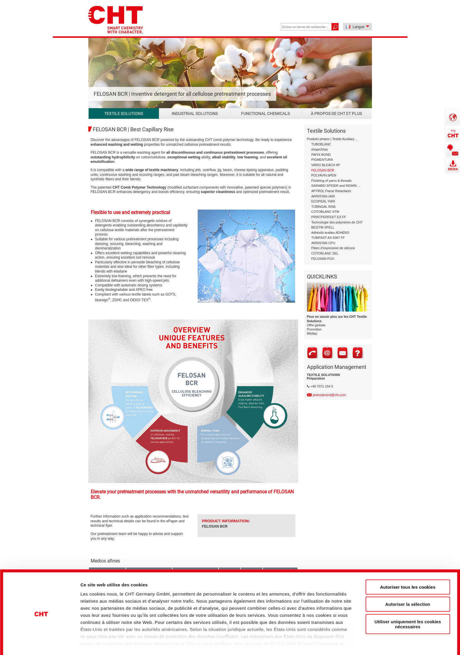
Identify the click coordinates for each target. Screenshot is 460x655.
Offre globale (316, 325)
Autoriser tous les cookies (407, 565)
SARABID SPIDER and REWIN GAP (337, 185)
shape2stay (319, 149)
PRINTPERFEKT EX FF (328, 217)
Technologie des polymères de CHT (337, 222)
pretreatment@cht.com (329, 395)
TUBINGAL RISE (323, 206)
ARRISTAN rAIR (323, 196)
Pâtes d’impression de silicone (333, 248)
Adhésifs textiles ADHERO (330, 232)
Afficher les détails (328, 640)
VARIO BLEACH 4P (325, 165)
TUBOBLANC (321, 144)
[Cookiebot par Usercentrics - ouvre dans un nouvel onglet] (41, 640)
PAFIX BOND (321, 154)
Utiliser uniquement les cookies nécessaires (407, 603)
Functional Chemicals (265, 113)
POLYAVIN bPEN (323, 175)
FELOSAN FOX (322, 258)
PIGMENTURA (322, 159)
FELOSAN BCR (215, 526)
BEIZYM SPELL (322, 227)
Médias (312, 333)
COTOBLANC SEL (325, 253)
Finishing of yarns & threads (331, 180)
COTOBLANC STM (325, 211)
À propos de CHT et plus (336, 113)
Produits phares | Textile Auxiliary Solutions (333, 139)
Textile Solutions (123, 113)
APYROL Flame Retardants (331, 191)
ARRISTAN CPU (323, 243)
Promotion (314, 329)
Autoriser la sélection (407, 582)
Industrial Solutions (195, 113)
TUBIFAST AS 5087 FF (328, 237)
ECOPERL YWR (323, 201)
